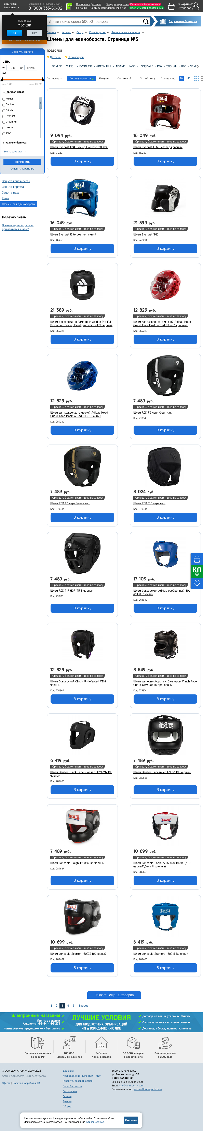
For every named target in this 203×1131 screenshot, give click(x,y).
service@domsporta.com (148, 1089)
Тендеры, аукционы (117, 4)
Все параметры (13, 151)
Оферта (6, 1083)
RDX (159, 66)
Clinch (70, 66)
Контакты (81, 8)
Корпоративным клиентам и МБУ (82, 1075)
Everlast (85, 66)
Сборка (67, 1106)
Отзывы (67, 1096)
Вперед (83, 1005)
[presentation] (50, 66)
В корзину (82, 161)
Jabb (132, 66)
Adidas (9, 98)
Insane (120, 66)
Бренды (67, 1101)
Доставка (96, 4)
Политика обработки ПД (27, 1083)
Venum (194, 66)
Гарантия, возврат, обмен (78, 1081)
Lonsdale (146, 66)
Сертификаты (98, 8)
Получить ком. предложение (146, 8)
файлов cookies (95, 1122)
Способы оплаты (72, 1086)
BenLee (57, 66)
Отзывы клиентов (116, 8)
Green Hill (103, 66)
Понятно (131, 1120)
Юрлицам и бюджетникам (145, 4)
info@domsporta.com (131, 1085)
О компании (83, 4)
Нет (34, 32)
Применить (22, 161)
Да (14, 32)
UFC (183, 66)
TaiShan (171, 66)
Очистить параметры (22, 168)
